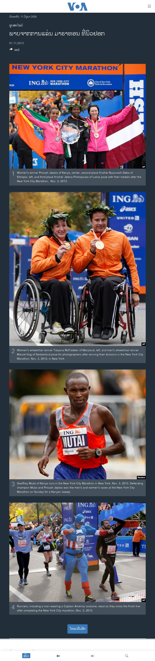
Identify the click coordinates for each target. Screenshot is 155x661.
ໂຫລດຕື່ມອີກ (78, 629)
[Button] (14, 50)
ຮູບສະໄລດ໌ (16, 25)
